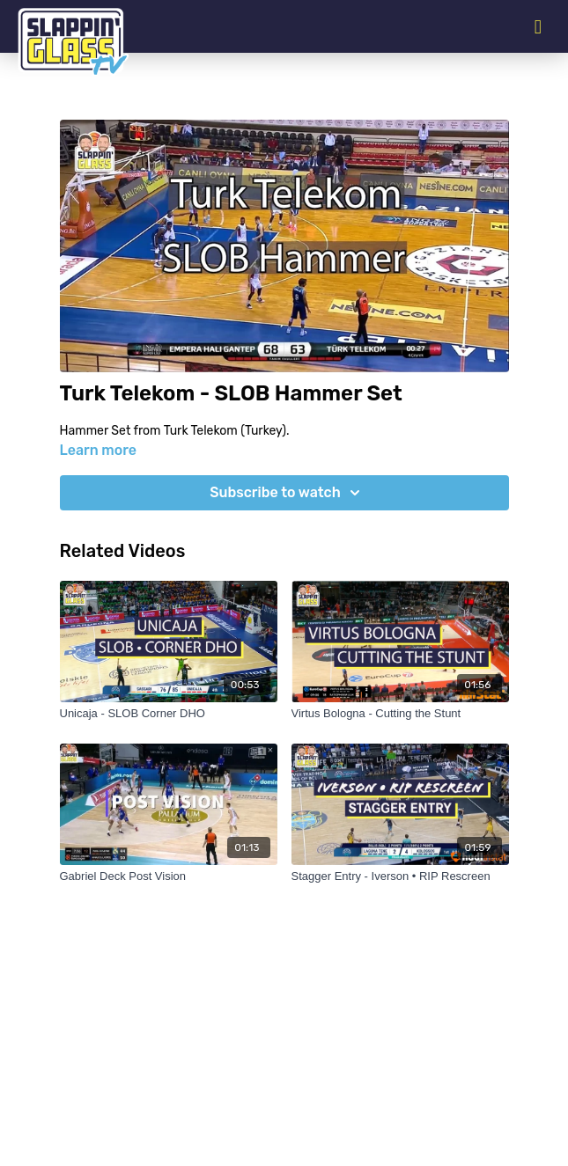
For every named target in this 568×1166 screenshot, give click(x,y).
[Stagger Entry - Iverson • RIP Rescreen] (400, 876)
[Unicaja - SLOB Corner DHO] (168, 713)
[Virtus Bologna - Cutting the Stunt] (400, 713)
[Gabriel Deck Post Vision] (168, 876)
